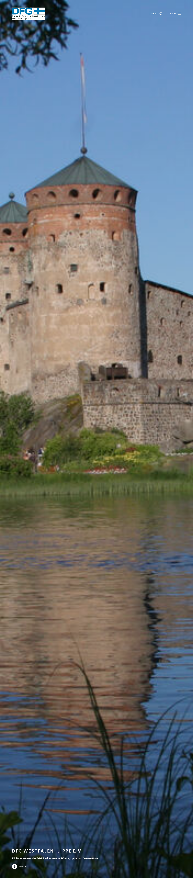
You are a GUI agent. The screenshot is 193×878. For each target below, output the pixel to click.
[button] (156, 13)
